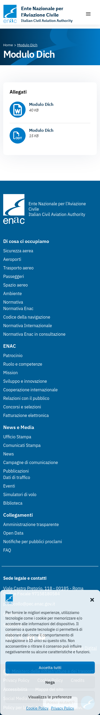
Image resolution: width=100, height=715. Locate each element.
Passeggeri (13, 276)
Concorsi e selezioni (22, 406)
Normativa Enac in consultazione (34, 334)
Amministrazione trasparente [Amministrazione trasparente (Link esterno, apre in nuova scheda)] (31, 524)
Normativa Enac (18, 308)
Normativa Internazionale (27, 325)
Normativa (13, 302)
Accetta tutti (50, 667)
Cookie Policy (37, 708)
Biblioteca (12, 503)
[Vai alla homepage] (41, 14)
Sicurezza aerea (18, 250)
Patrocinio (13, 355)
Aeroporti (12, 259)
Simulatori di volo (19, 494)
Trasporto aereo (18, 267)
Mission (10, 372)
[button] (92, 599)
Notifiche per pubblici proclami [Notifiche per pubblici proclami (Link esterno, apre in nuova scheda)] (32, 541)
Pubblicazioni (16, 471)
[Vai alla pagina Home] (8, 44)
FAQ (7, 550)
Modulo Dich (41, 104)
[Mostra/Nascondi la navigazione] (88, 14)
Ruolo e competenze (22, 364)
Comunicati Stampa (22, 445)
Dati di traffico (16, 477)
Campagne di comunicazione (30, 462)
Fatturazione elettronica (26, 415)
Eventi (9, 486)
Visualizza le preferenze (50, 696)
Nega (50, 682)
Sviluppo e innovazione (25, 381)
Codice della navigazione (26, 317)
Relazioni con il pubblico (26, 398)
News (8, 454)
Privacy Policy (62, 708)
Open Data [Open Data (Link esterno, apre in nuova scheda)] (13, 533)
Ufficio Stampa (17, 436)
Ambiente (12, 293)
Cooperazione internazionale (30, 389)
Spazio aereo (15, 285)
